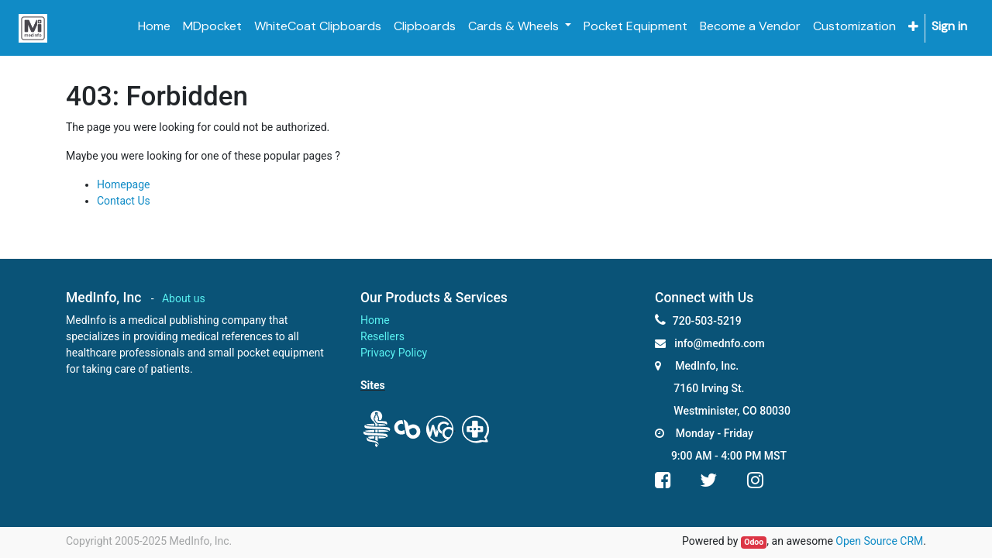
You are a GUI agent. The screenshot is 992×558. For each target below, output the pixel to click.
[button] (913, 27)
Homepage (123, 184)
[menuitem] (154, 26)
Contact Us (123, 201)
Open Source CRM (879, 541)
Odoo (753, 542)
